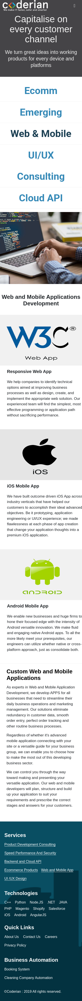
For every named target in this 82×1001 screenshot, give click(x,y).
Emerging (41, 112)
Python (20, 902)
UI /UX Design (15, 878)
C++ (7, 902)
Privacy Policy (15, 945)
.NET (51, 902)
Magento (22, 908)
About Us (11, 937)
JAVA (63, 902)
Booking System (17, 969)
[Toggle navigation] (74, 5)
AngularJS (38, 915)
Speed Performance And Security (30, 853)
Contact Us (31, 937)
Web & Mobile (41, 133)
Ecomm (41, 90)
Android (20, 915)
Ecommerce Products (21, 870)
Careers (51, 937)
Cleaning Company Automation (28, 978)
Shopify (39, 908)
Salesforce (57, 908)
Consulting (41, 176)
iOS (7, 915)
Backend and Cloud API (22, 861)
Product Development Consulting (30, 844)
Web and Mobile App (57, 870)
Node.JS (36, 902)
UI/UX (41, 155)
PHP (8, 908)
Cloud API (41, 198)
